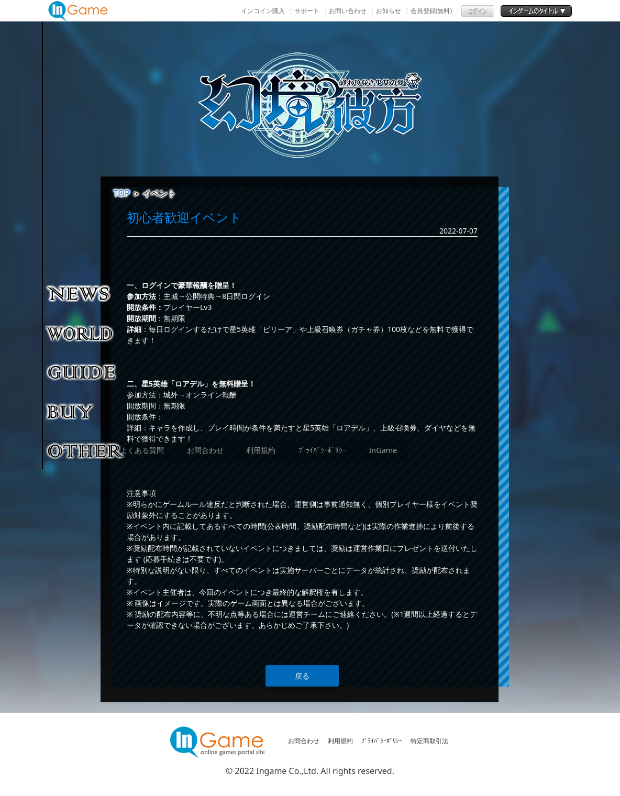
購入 (86, 411)
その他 (86, 450)
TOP (122, 193)
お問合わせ (303, 740)
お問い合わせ (348, 10)
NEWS (86, 293)
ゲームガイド (86, 371)
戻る (302, 676)
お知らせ (388, 10)
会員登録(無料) (431, 10)
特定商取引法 (429, 740)
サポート (306, 10)
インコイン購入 (263, 10)
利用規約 (340, 740)
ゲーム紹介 (86, 332)
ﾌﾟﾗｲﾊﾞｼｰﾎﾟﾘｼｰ (381, 740)
